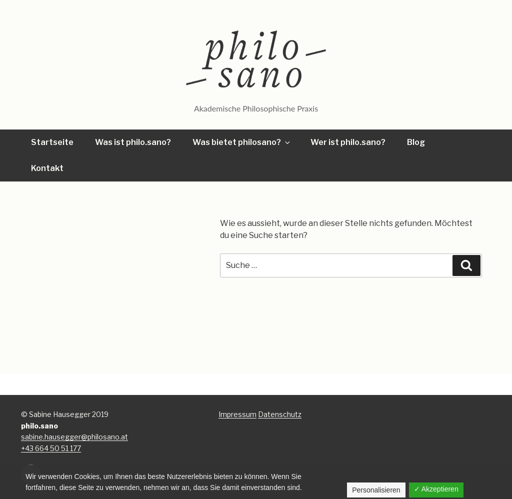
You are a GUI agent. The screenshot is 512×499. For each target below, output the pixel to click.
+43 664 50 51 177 (51, 448)
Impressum (237, 414)
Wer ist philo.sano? (348, 142)
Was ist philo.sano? (133, 142)
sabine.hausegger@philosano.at (74, 436)
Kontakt (47, 168)
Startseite (52, 142)
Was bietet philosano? (242, 142)
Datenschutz (280, 414)
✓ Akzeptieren (436, 489)
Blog (416, 142)
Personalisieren (376, 490)
